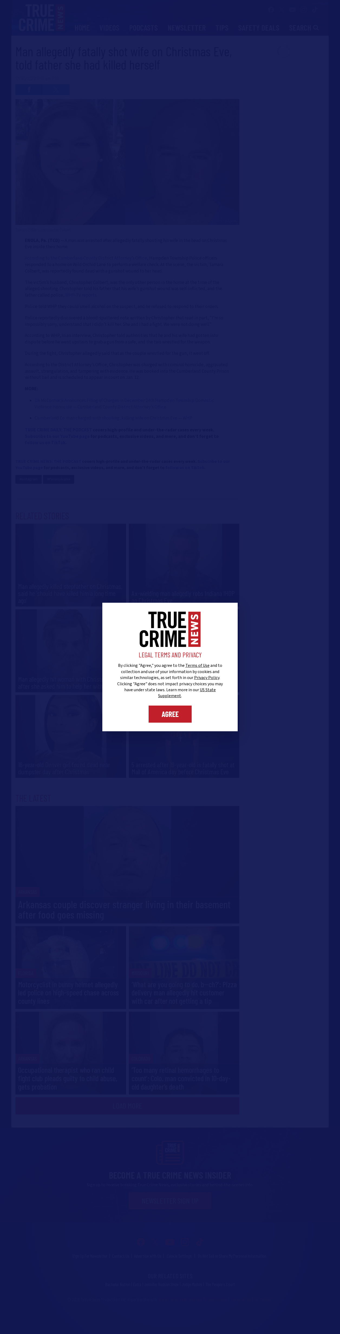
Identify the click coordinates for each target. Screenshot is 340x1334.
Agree (170, 714)
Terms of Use (197, 665)
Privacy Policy (206, 678)
